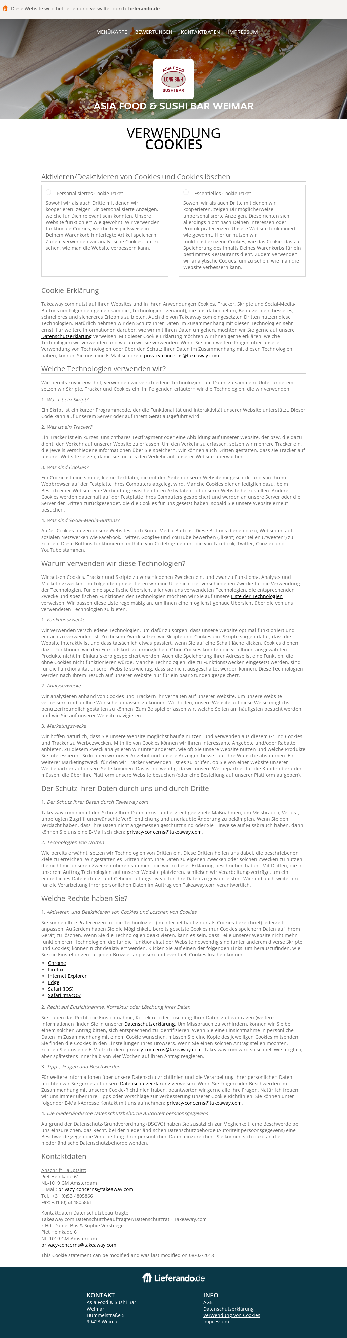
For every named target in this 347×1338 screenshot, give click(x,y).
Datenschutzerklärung (66, 336)
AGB (208, 1302)
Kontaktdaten (200, 32)
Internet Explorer (67, 976)
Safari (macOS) (64, 995)
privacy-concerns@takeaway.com (181, 355)
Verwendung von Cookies (231, 1315)
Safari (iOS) (60, 988)
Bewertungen (153, 32)
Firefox (55, 969)
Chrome (57, 963)
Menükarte (111, 32)
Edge (53, 982)
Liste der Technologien (257, 596)
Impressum (243, 32)
